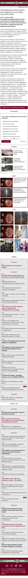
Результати (23, 141)
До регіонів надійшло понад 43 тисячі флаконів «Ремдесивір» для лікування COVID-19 (13, 486)
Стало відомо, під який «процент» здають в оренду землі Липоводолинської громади (12, 308)
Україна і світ (14, 403)
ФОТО (14, 209)
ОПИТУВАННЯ (14, 111)
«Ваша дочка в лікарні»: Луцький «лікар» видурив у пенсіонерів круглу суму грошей (14, 539)
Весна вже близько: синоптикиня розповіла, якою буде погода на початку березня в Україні (13, 459)
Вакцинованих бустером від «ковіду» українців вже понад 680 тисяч (12, 551)
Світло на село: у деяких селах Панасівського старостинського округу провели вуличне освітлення (13, 322)
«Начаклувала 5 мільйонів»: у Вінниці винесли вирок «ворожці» (12, 533)
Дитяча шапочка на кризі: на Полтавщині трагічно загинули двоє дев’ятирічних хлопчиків (13, 420)
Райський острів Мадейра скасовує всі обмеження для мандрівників (13, 445)
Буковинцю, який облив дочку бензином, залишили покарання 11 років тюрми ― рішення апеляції (14, 437)
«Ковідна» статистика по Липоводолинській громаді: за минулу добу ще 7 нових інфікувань (13, 369)
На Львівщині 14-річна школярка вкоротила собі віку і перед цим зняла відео (14, 526)
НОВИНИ (14, 257)
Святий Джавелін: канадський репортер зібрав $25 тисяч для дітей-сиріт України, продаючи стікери (13, 467)
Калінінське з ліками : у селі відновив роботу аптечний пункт (12, 398)
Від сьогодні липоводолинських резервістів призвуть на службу (11, 335)
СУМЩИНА (14, 146)
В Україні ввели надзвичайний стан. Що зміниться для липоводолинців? (13, 276)
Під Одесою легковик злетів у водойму (13, 474)
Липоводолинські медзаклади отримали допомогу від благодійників (13, 301)
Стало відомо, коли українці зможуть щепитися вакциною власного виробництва (13, 451)
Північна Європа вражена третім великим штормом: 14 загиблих (12, 545)
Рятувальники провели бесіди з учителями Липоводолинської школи (12, 388)
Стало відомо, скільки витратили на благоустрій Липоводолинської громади (13, 348)
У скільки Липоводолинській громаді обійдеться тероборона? (13, 341)
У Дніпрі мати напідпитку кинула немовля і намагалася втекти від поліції (12, 510)
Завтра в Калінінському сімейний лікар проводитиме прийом (13, 355)
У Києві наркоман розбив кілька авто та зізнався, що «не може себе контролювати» (13, 518)
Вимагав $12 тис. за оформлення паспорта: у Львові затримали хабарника (14, 427)
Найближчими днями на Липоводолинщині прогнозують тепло (13, 282)
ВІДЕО (14, 176)
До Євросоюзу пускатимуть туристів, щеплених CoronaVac (13, 413)
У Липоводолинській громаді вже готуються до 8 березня (11, 288)
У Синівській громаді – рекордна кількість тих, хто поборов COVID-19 (13, 376)
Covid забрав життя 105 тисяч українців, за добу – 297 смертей (12, 479)
